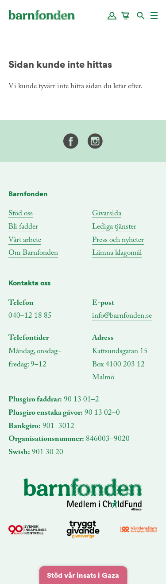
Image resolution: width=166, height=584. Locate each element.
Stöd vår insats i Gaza (83, 575)
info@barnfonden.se (122, 316)
